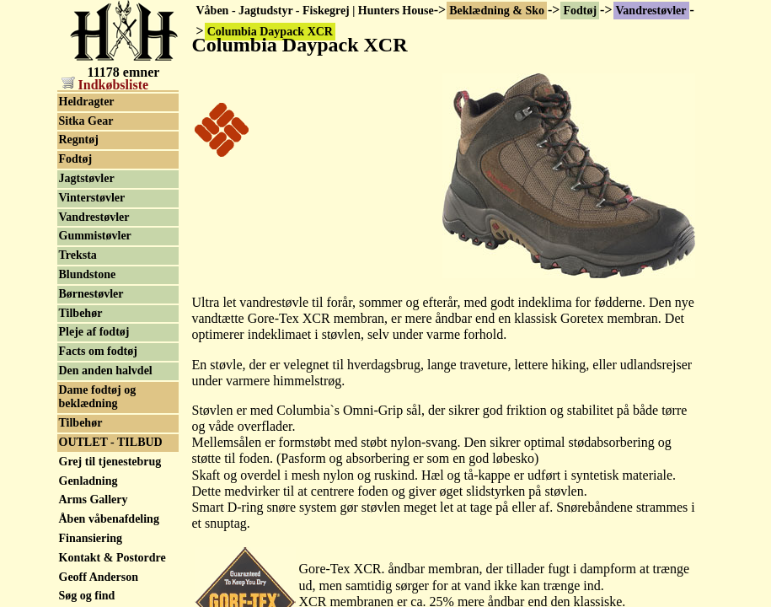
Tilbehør (81, 313)
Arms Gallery (93, 499)
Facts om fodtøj (98, 351)
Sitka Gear (86, 121)
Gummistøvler (95, 235)
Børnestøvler (91, 293)
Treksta (78, 255)
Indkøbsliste (105, 85)
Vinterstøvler (92, 197)
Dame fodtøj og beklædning (98, 397)
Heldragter (87, 101)
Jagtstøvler (87, 178)
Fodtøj (580, 10)
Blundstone (87, 274)
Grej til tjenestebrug (110, 461)
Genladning (88, 481)
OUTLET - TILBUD (111, 442)
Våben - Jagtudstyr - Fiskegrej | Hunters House (315, 10)
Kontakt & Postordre (112, 557)
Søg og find (87, 595)
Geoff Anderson (99, 577)
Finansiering (90, 538)
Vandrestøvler (651, 10)
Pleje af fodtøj (94, 331)
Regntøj (79, 139)
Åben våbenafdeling (109, 519)
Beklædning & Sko (496, 10)
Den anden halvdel (106, 370)
